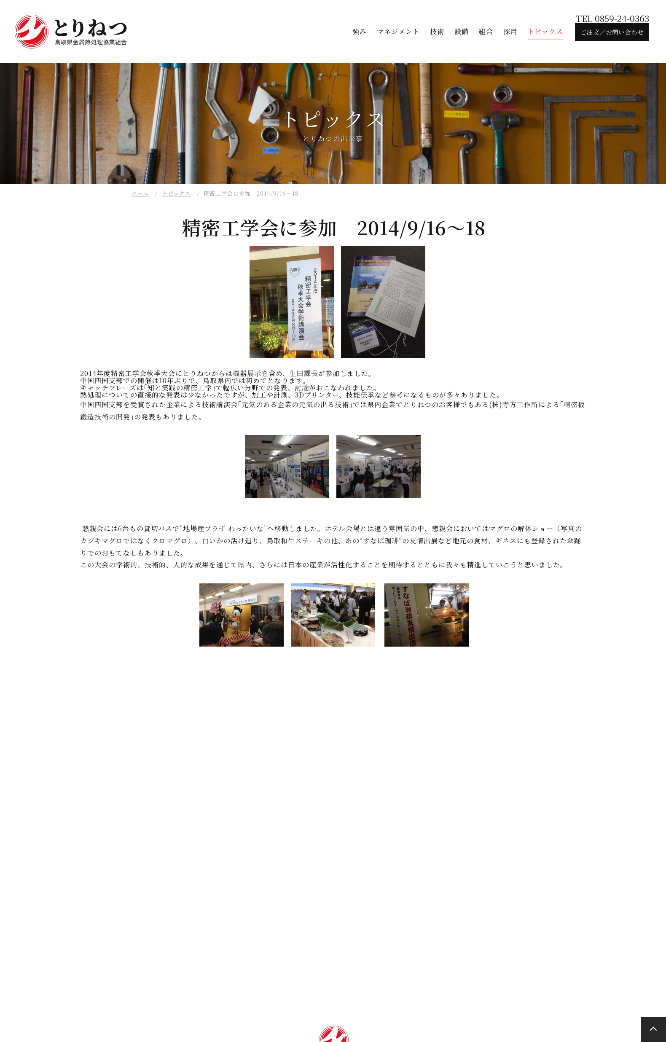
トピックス (176, 193)
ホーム (140, 193)
